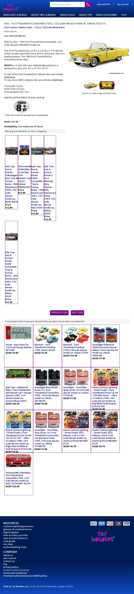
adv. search (9, 558)
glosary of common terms (17, 529)
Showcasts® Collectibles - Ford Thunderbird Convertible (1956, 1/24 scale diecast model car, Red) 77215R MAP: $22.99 (19, 478)
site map (8, 544)
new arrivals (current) (15, 535)
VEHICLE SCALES (67, 14)
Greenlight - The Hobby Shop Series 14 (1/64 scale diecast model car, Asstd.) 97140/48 (76, 391)
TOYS (124, 14)
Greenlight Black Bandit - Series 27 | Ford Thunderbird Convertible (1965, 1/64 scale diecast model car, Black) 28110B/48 (47, 394)
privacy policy (11, 567)
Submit (88, 4)
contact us (9, 561)
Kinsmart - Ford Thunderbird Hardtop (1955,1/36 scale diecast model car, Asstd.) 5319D (75, 348)
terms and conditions (15, 572)
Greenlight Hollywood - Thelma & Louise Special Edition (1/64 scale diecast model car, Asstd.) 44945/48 (105, 350)
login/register (11, 532)
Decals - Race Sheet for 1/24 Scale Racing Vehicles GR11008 (19, 347)
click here (9, 77)
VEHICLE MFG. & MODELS (15, 14)
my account (123, 4)
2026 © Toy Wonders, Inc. (16, 586)
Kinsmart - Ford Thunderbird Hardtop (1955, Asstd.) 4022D (45, 347)
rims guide (9, 541)
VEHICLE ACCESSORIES (106, 14)
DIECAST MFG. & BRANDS (43, 14)
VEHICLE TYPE (85, 14)
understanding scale (14, 547)
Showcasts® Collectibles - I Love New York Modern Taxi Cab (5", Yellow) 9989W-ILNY (24, 176)
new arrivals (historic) (15, 538)
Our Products (10, 27)
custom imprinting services (18, 526)
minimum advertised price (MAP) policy (25, 575)
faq (5, 564)
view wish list (103, 4)
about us (8, 555)
